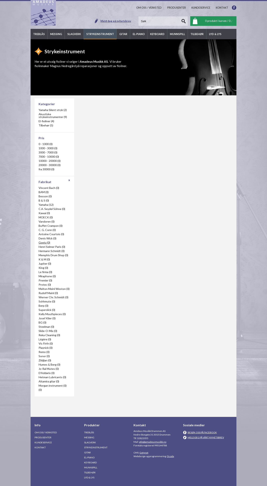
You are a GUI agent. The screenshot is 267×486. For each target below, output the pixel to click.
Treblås (89, 432)
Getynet (143, 452)
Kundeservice (43, 442)
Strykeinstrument (96, 447)
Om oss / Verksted (46, 432)
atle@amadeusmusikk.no (152, 441)
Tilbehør (90, 472)
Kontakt (40, 447)
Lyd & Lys (89, 477)
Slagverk (90, 442)
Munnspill (90, 467)
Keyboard (90, 462)
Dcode (170, 456)
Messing (89, 437)
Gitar (87, 452)
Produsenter (43, 437)
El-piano (89, 457)
